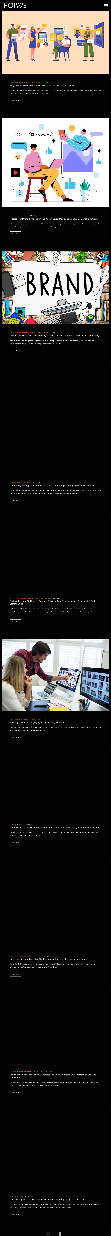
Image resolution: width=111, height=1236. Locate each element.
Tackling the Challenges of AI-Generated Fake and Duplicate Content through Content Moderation (53, 1076)
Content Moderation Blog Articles (19, 82)
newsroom (45, 332)
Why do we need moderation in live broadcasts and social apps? (42, 85)
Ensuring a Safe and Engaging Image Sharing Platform (37, 722)
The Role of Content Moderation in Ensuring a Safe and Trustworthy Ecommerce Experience (55, 827)
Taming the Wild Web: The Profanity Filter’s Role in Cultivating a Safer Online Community (54, 335)
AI (10, 215)
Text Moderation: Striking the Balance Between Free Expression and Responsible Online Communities (53, 602)
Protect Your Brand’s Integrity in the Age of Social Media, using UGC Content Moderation (54, 218)
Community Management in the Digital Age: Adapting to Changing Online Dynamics (52, 485)
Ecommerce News (35, 82)
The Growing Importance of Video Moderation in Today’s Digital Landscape (47, 1199)
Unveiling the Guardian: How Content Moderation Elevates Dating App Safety (48, 959)
